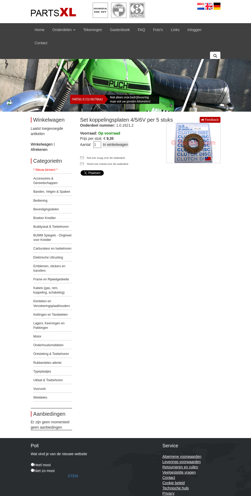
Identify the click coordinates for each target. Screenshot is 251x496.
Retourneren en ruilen (180, 467)
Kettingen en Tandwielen (50, 314)
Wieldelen (40, 397)
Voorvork (39, 389)
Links (175, 30)
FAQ (141, 30)
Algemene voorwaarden (182, 456)
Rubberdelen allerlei (47, 363)
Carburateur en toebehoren (52, 248)
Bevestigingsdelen (46, 209)
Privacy (169, 493)
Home (40, 30)
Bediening (40, 200)
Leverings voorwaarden (182, 462)
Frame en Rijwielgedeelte (51, 279)
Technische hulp (176, 488)
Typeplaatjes (42, 371)
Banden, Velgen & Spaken (51, 192)
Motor (37, 336)
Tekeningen (92, 30)
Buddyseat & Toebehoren (51, 227)
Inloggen (194, 30)
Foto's (158, 30)
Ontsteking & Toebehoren (51, 354)
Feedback (210, 120)
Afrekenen (39, 149)
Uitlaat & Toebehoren (48, 380)
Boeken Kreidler (44, 218)
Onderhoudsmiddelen (48, 345)
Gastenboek (120, 30)
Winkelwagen (42, 144)
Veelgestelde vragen (179, 472)
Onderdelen (63, 30)
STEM (73, 476)
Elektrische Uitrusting (48, 257)
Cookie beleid (174, 483)
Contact (41, 43)
